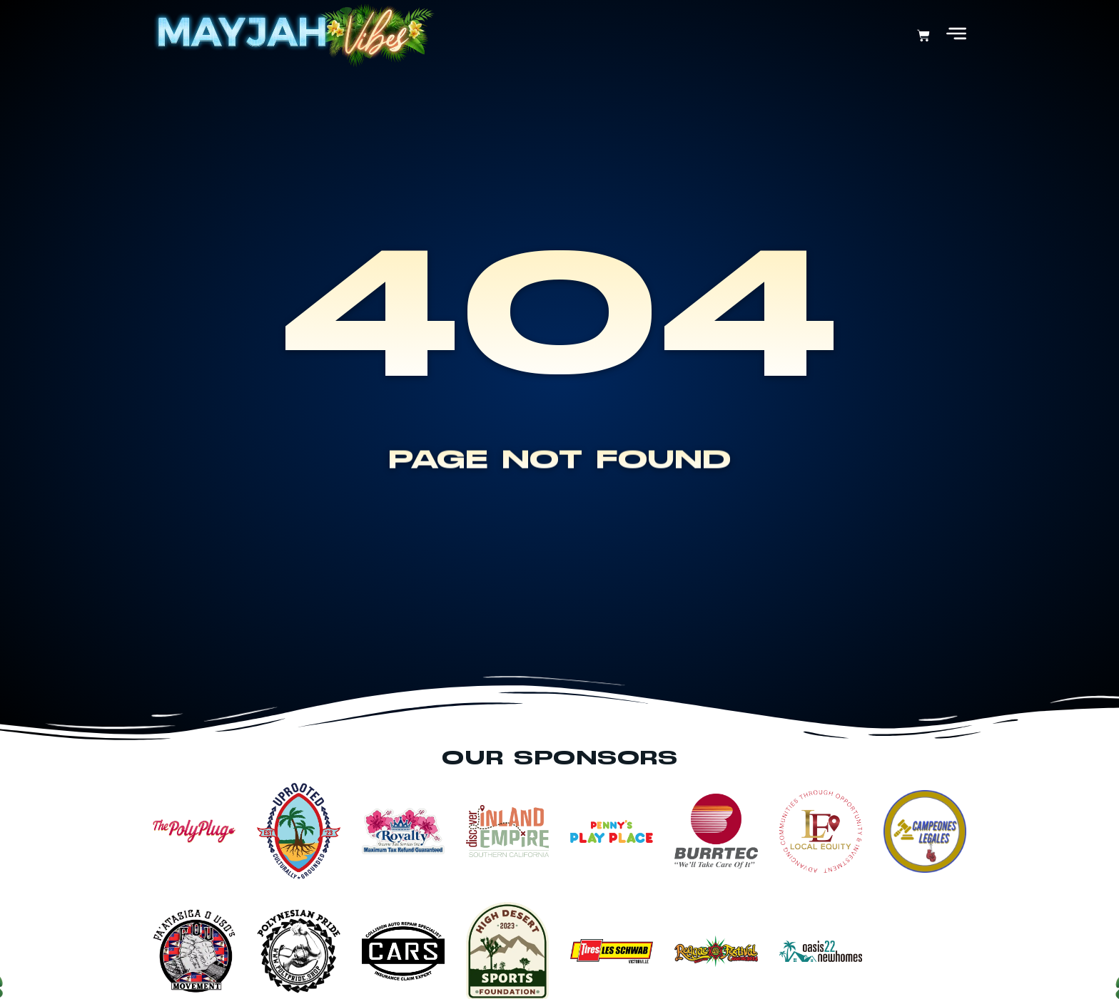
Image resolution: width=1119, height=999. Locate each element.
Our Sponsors (559, 758)
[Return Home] (294, 36)
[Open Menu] (956, 33)
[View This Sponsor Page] (194, 831)
